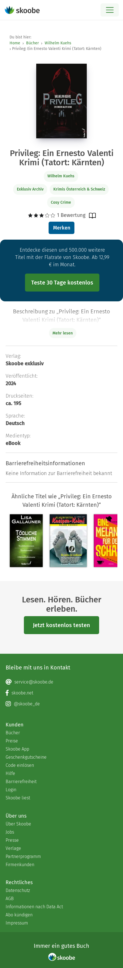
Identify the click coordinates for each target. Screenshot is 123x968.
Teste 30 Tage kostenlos (62, 282)
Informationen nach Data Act (34, 906)
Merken (61, 228)
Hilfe (10, 773)
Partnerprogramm (23, 856)
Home (15, 43)
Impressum (17, 923)
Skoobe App (17, 749)
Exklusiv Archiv (30, 189)
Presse (12, 840)
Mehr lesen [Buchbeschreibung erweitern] (63, 333)
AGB (10, 898)
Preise (12, 741)
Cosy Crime (61, 202)
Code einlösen (20, 765)
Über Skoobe (18, 824)
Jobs (10, 832)
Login (11, 789)
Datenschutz (18, 890)
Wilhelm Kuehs (58, 43)
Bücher (32, 43)
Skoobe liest (18, 797)
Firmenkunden (20, 864)
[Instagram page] (61, 704)
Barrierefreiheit (21, 781)
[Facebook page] (61, 693)
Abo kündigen (19, 914)
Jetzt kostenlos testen (61, 625)
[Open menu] (110, 10)
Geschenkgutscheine (26, 757)
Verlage (13, 848)
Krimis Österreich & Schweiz (79, 189)
